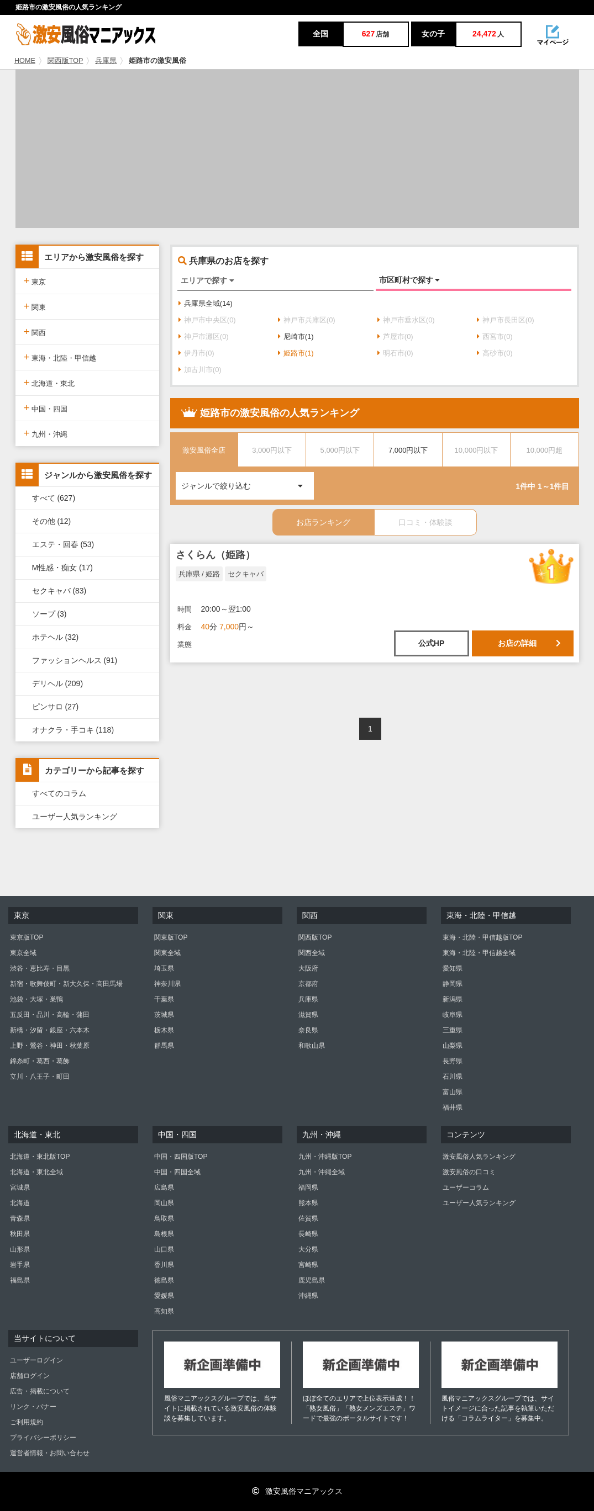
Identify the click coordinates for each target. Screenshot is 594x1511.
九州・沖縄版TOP (324, 1156)
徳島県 (164, 1280)
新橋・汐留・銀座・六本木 (50, 1030)
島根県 (164, 1234)
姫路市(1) (296, 353)
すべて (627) (54, 498)
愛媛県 (164, 1296)
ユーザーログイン (36, 1360)
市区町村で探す (409, 279)
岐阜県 (452, 1015)
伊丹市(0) (196, 353)
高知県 (164, 1311)
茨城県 (164, 1015)
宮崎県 (308, 1265)
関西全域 (311, 953)
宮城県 (20, 1187)
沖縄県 (308, 1296)
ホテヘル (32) (55, 637)
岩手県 (20, 1265)
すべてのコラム (59, 793)
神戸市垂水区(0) (406, 320)
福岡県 (308, 1187)
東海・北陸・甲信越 (60, 357)
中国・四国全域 (177, 1172)
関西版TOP (65, 61)
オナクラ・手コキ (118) (73, 729)
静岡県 (452, 984)
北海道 (20, 1203)
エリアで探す (207, 280)
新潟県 (452, 999)
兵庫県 (106, 61)
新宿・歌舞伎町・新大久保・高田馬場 (66, 984)
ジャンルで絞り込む (247, 481)
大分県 (308, 1249)
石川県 (452, 1076)
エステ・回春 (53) (63, 544)
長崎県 (308, 1234)
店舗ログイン (30, 1376)
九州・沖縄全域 (321, 1172)
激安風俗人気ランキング (479, 1156)
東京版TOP (26, 937)
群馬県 (164, 1045)
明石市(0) (395, 353)
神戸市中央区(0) (207, 320)
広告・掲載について (40, 1391)
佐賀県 (308, 1218)
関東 (35, 306)
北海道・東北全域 (36, 1172)
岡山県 (164, 1203)
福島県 (20, 1280)
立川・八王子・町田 (40, 1076)
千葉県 (164, 999)
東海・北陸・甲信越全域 (479, 953)
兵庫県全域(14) (205, 303)
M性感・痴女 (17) (62, 567)
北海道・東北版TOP (40, 1156)
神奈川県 (167, 984)
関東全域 (167, 953)
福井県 (452, 1107)
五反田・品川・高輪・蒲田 (50, 1015)
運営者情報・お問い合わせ (50, 1453)
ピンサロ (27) (55, 706)
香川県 (164, 1265)
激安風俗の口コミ (469, 1172)
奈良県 (308, 1030)
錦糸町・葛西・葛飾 (40, 1061)
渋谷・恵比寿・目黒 (40, 968)
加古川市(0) (200, 369)
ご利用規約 (26, 1422)
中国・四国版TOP (180, 1156)
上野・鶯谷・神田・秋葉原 (50, 1045)
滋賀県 (308, 1015)
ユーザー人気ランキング (74, 816)
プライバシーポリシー (43, 1437)
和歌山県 (311, 1045)
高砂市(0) (495, 353)
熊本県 (308, 1203)
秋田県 (20, 1234)
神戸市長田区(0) (505, 320)
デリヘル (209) (57, 683)
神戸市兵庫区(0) (306, 320)
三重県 (452, 1030)
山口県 (164, 1249)
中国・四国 (46, 407)
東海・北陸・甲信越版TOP (482, 937)
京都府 (308, 984)
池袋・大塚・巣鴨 (36, 999)
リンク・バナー (33, 1407)
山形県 (20, 1249)
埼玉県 (164, 968)
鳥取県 (164, 1218)
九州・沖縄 (46, 433)
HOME (24, 61)
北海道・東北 (49, 382)
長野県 (452, 1061)
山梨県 (452, 1045)
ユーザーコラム (466, 1187)
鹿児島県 (311, 1280)
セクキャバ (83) (59, 590)
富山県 (452, 1092)
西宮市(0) (495, 336)
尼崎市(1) (296, 336)
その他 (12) (51, 521)
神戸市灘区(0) (203, 336)
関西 (35, 331)
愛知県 (452, 968)
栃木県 (164, 1030)
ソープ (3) (49, 613)
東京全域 (23, 953)
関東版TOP (170, 937)
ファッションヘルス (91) (75, 660)
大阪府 (308, 968)
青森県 (20, 1218)
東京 (35, 281)
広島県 (164, 1187)
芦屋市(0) (395, 336)
